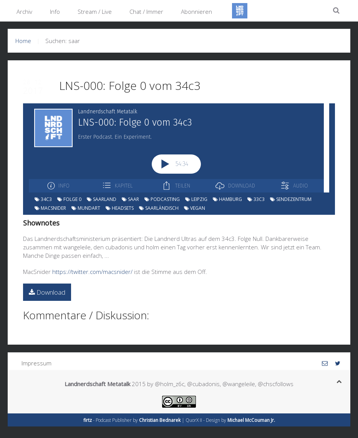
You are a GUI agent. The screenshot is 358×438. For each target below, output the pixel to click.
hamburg (227, 199)
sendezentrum (291, 199)
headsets (120, 208)
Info (55, 11)
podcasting (162, 199)
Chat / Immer (146, 11)
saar (130, 199)
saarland (101, 199)
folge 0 (69, 199)
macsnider (50, 208)
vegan (194, 208)
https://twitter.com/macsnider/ (92, 271)
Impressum (36, 363)
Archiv (24, 11)
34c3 (43, 199)
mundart (85, 208)
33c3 (256, 199)
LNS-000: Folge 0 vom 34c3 (130, 85)
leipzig (196, 199)
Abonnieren (196, 11)
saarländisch (159, 208)
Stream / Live (95, 11)
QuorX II (194, 420)
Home (23, 41)
